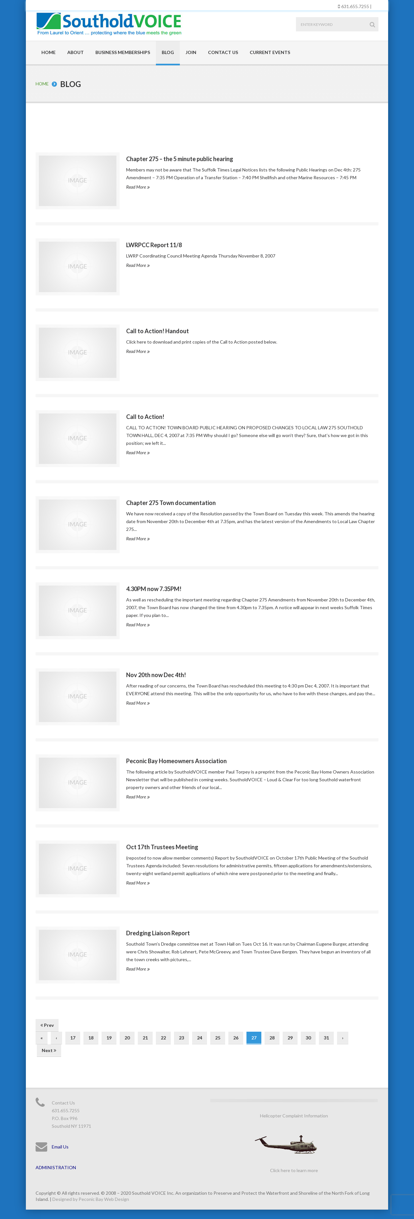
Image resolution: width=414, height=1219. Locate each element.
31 (326, 1037)
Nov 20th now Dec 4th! (156, 674)
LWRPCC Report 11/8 (154, 244)
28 (272, 1037)
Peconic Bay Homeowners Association (176, 760)
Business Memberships (122, 52)
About (75, 52)
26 (235, 1037)
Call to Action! (145, 416)
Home (48, 52)
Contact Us (223, 52)
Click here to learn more (294, 1170)
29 (290, 1037)
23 (181, 1037)
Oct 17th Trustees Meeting (162, 846)
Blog (168, 52)
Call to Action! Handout (157, 330)
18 (90, 1037)
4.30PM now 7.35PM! (153, 588)
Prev (47, 1024)
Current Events (270, 52)
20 (127, 1037)
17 (72, 1037)
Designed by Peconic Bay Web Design (90, 1199)
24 (199, 1037)
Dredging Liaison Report (158, 932)
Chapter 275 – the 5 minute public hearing (179, 158)
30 (308, 1037)
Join (191, 52)
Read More (137, 186)
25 (217, 1037)
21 (145, 1037)
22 (163, 1037)
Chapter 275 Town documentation (171, 502)
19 (109, 1037)
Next (49, 1050)
